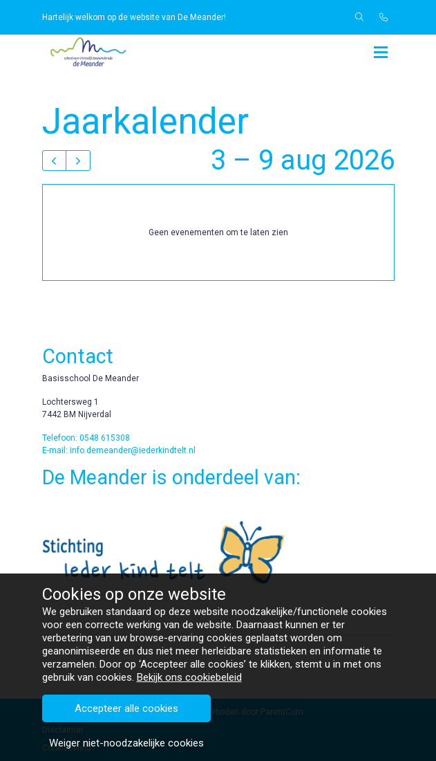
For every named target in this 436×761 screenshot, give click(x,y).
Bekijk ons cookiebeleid (189, 741)
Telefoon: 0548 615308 (86, 438)
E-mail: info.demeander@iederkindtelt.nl (119, 450)
